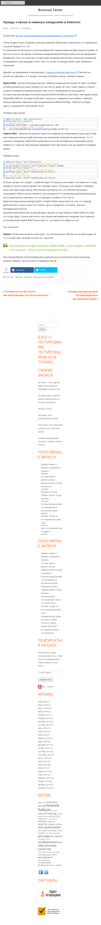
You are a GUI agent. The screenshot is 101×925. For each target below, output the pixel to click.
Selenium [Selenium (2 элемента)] (51, 821)
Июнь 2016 (43, 731)
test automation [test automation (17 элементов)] (49, 827)
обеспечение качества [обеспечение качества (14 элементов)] (47, 847)
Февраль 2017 (44, 718)
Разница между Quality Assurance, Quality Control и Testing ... (51, 619)
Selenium (37, 277)
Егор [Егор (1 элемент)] (47, 833)
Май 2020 (42, 701)
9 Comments (26, 28)
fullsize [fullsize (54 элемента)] (44, 809)
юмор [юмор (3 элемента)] (58, 865)
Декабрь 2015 (44, 744)
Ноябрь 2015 (44, 748)
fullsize (29, 277)
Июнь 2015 (43, 764)
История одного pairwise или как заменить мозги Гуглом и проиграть (49, 398)
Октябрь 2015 (44, 751)
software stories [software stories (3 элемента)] (54, 824)
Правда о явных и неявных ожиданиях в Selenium (50, 467)
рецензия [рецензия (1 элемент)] (56, 852)
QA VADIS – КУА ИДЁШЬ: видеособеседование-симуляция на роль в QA (49, 385)
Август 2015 (43, 758)
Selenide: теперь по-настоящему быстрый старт (50, 519)
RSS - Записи (47, 686)
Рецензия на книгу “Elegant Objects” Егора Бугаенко (51, 495)
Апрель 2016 (43, 738)
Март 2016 (43, 741)
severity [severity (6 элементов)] (42, 824)
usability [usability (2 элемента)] (41, 833)
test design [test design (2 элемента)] (51, 830)
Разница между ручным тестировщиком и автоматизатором (51, 507)
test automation (48, 277)
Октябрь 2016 (44, 725)
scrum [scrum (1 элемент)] (55, 819)
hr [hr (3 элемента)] (52, 810)
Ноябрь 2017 (44, 715)
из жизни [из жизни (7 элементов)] (56, 836)
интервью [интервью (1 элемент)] (41, 839)
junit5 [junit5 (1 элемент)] (55, 811)
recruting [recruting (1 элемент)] (49, 819)
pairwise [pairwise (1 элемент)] (46, 816)
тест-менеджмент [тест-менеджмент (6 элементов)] (47, 856)
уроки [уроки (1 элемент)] (53, 865)
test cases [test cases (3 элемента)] (42, 830)
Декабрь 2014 (44, 784)
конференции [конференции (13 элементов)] (47, 842)
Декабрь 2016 (44, 721)
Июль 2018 (43, 711)
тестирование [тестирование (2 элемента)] (44, 860)
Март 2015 (43, 774)
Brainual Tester (50, 10)
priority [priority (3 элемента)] (56, 816)
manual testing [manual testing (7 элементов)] (47, 813)
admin (5, 28)
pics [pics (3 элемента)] (51, 816)
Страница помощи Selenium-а (62, 72)
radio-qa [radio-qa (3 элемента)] (42, 818)
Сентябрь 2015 (44, 754)
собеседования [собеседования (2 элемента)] (44, 855)
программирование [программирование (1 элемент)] (45, 852)
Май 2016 (42, 735)
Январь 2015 (43, 781)
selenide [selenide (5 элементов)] (42, 821)
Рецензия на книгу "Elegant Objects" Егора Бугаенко (51, 589)
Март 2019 (43, 705)
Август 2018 (43, 708)
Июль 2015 (43, 761)
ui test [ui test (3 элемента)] (59, 830)
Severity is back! (44, 408)
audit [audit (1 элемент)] (44, 802)
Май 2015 (42, 768)
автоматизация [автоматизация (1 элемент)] (54, 833)
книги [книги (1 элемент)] (48, 839)
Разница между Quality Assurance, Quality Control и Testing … (50, 441)
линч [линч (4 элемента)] (60, 842)
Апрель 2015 (43, 771)
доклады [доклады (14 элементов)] (44, 836)
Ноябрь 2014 (44, 788)
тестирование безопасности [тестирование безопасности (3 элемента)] (44, 863)
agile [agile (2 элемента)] (40, 802)
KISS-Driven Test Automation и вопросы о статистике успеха (50, 428)
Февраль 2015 (44, 778)
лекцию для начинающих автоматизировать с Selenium (46, 35)
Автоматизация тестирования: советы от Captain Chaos (51, 599)
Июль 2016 (43, 728)
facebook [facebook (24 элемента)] (52, 805)
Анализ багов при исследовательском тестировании (50, 629)
